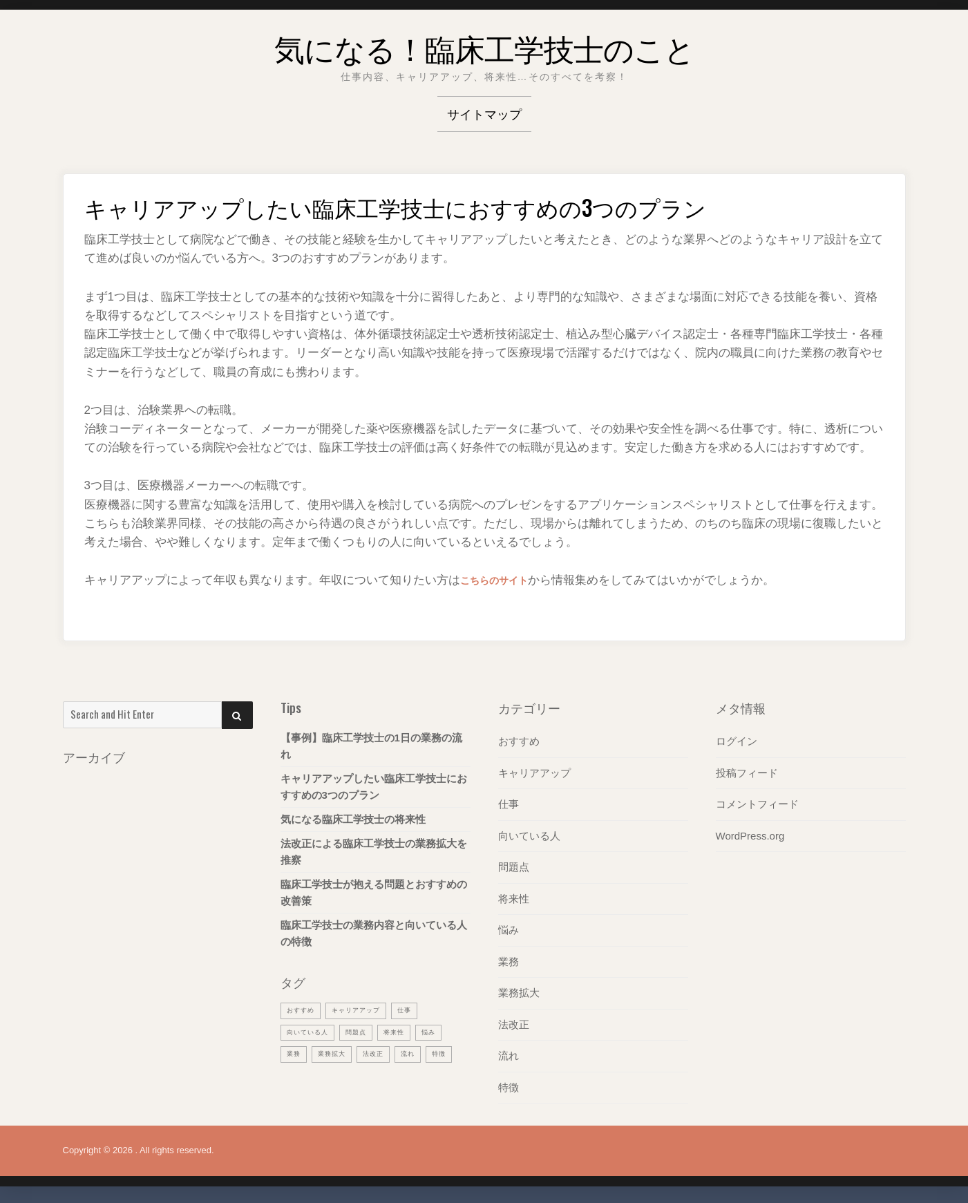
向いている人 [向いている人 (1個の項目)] (311, 1031)
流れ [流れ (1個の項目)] (421, 1052)
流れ (508, 1052)
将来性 (513, 896)
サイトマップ (484, 113)
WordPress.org (750, 834)
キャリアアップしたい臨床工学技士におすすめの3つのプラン (374, 787)
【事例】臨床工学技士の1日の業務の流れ (371, 746)
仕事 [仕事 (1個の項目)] (420, 1009)
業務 (508, 959)
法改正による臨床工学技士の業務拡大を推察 (374, 851)
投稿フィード (747, 772)
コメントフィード (757, 803)
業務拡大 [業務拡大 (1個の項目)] (337, 1052)
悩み (508, 928)
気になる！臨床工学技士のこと (484, 44)
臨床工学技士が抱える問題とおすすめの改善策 (374, 892)
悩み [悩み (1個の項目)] (446, 1031)
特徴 (508, 1083)
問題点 (513, 865)
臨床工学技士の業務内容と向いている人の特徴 (374, 933)
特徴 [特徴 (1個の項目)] (295, 1074)
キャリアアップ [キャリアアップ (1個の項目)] (366, 1009)
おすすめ (519, 741)
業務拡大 (519, 990)
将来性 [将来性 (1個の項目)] (408, 1031)
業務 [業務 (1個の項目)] (295, 1052)
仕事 (508, 803)
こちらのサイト (501, 580)
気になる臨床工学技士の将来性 (353, 819)
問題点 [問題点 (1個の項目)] (366, 1031)
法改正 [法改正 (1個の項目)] (383, 1052)
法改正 (513, 1021)
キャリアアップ (534, 772)
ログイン (736, 741)
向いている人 (529, 834)
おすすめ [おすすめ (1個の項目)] (303, 1009)
